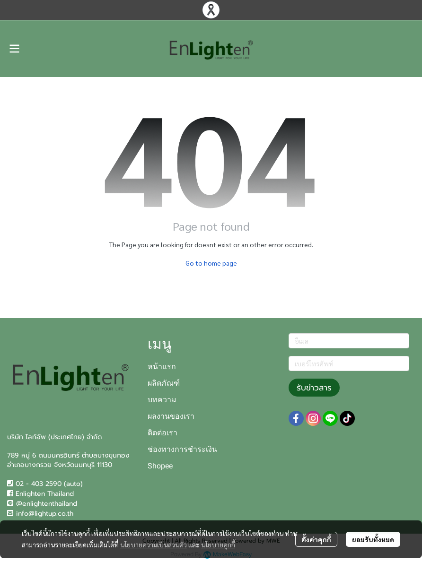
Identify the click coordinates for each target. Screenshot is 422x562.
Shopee (160, 465)
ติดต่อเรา (162, 432)
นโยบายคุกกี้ (218, 544)
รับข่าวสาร (314, 387)
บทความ (162, 399)
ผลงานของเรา (171, 416)
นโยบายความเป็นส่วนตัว (153, 544)
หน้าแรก (162, 366)
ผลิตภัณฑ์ (164, 383)
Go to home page (211, 263)
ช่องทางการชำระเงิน (182, 449)
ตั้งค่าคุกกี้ (316, 539)
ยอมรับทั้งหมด (373, 539)
